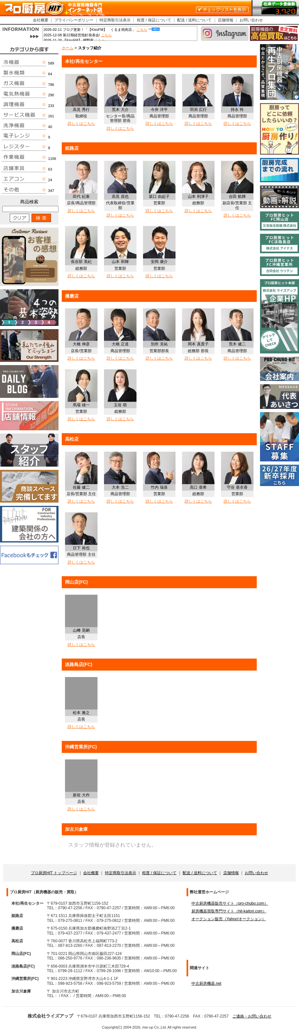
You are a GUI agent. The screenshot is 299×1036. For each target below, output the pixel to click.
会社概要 (40, 20)
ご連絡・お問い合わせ (251, 1016)
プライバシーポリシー (73, 20)
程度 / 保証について (154, 20)
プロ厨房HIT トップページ (54, 873)
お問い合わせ (251, 20)
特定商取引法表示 (115, 20)
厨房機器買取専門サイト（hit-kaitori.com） (228, 911)
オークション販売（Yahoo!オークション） (228, 919)
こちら (141, 29)
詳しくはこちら (81, 123)
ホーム (67, 48)
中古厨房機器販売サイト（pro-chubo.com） (229, 903)
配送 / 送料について (194, 20)
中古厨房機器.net (206, 983)
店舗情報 (225, 20)
